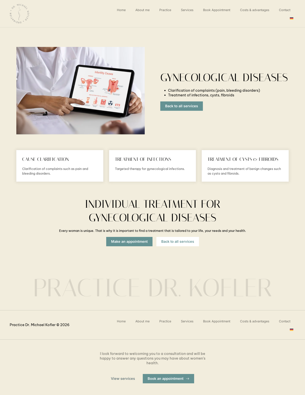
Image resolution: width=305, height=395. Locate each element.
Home (121, 10)
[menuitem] (291, 18)
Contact (284, 10)
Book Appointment (216, 10)
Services (187, 10)
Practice (165, 10)
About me (142, 10)
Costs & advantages (254, 10)
